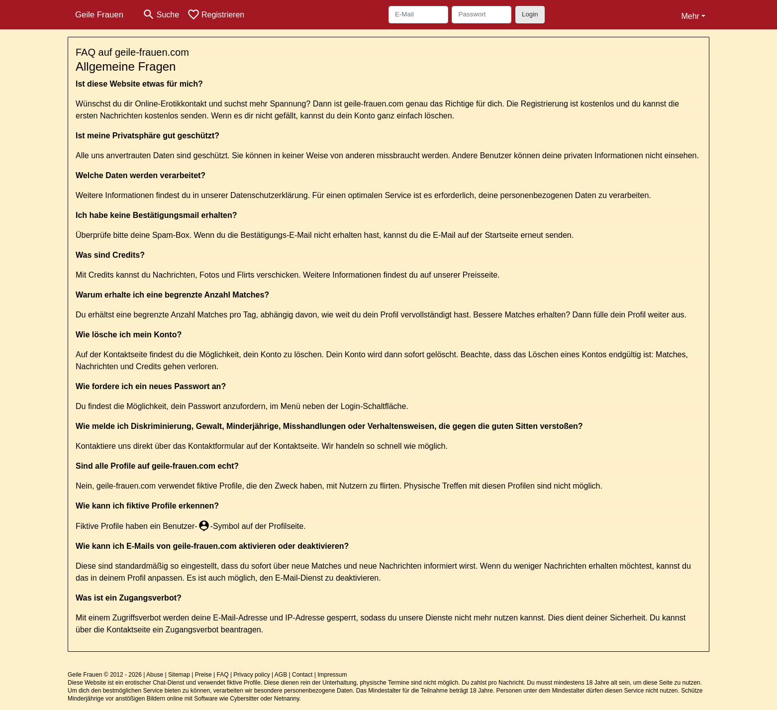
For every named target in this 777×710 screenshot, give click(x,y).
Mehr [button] (690, 16)
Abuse (154, 674)
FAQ (223, 674)
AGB (281, 674)
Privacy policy (251, 674)
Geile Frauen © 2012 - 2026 (105, 674)
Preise (203, 674)
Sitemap (179, 674)
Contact (302, 674)
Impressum (332, 674)
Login (530, 14)
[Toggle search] (160, 14)
